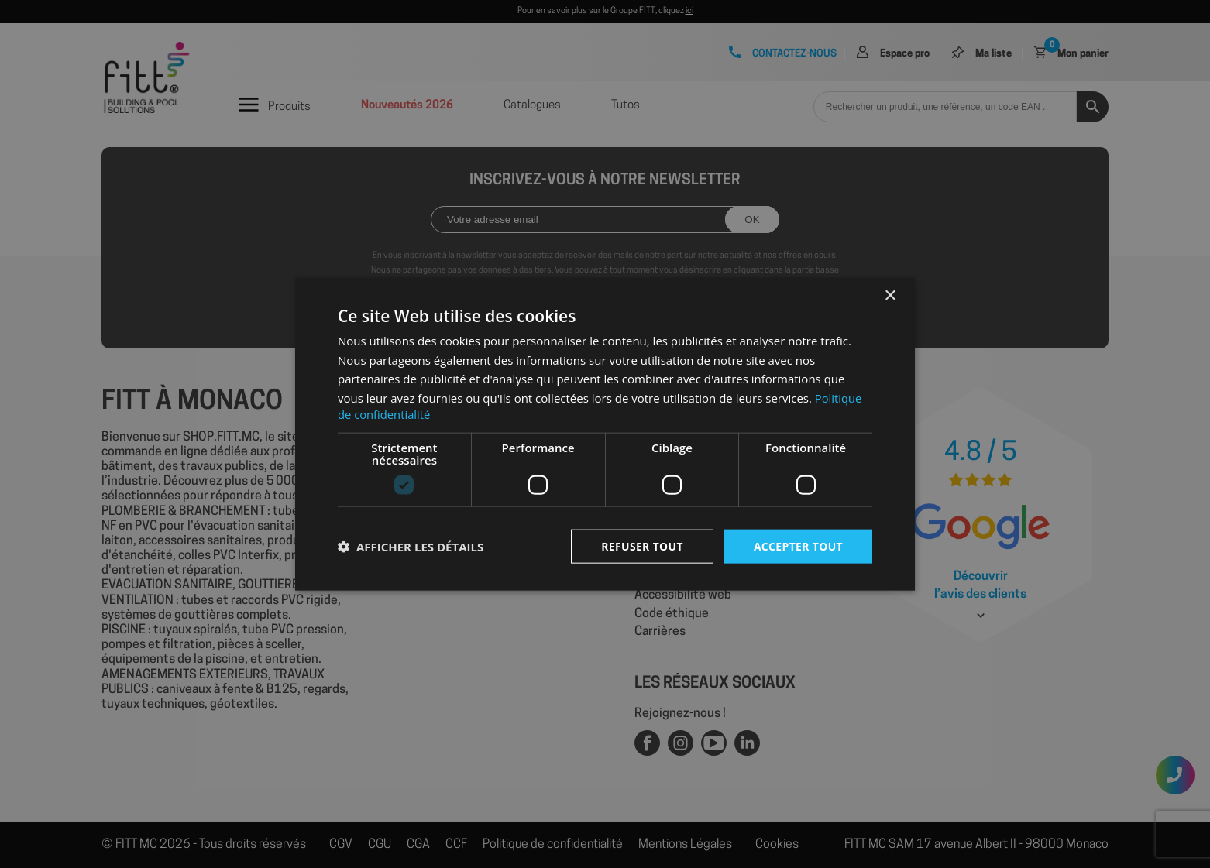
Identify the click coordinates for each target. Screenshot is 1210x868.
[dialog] (605, 434)
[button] (410, 547)
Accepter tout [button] (798, 545)
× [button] (889, 295)
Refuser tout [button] (641, 545)
